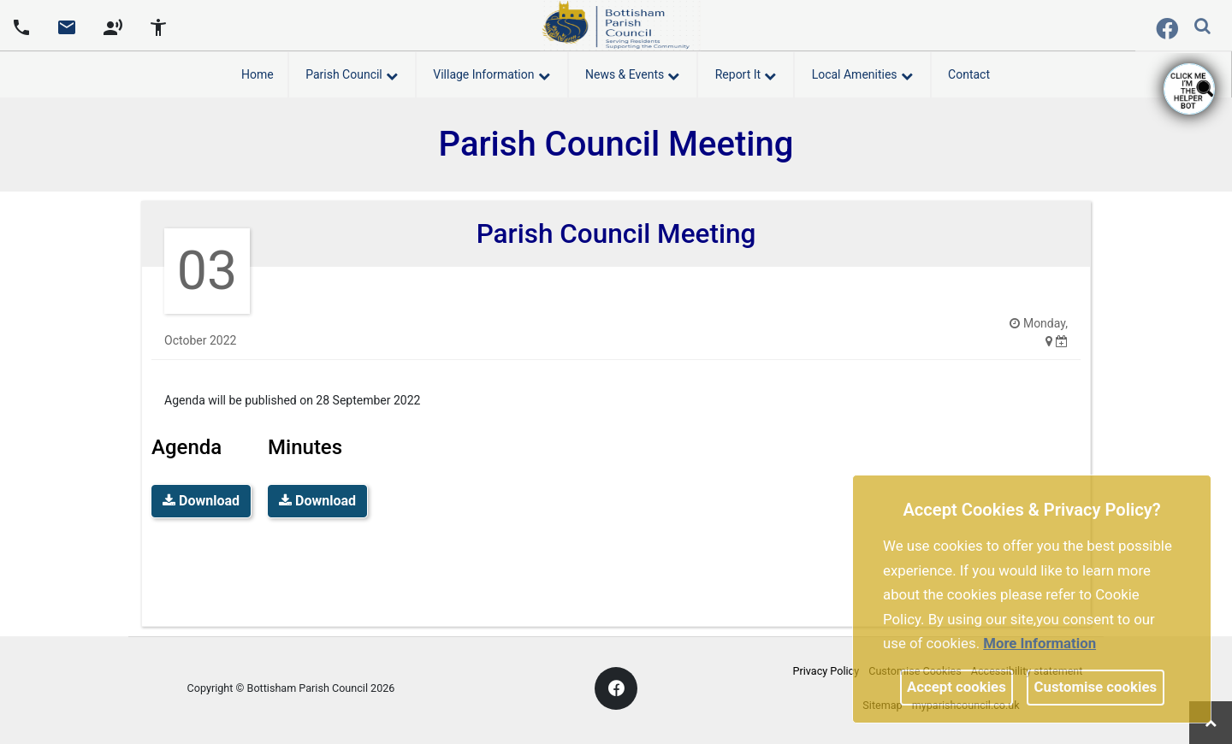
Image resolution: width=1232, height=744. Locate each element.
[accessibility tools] (158, 25)
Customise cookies (1096, 686)
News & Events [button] (632, 71)
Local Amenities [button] (862, 71)
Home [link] (257, 74)
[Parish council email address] (66, 25)
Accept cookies (956, 686)
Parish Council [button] (351, 71)
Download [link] (201, 501)
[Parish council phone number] (21, 25)
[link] (66, 33)
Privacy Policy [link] (826, 670)
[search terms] (1215, 28)
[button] (1203, 27)
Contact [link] (969, 74)
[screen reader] (113, 25)
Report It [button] (745, 71)
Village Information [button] (491, 71)
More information (1039, 643)
